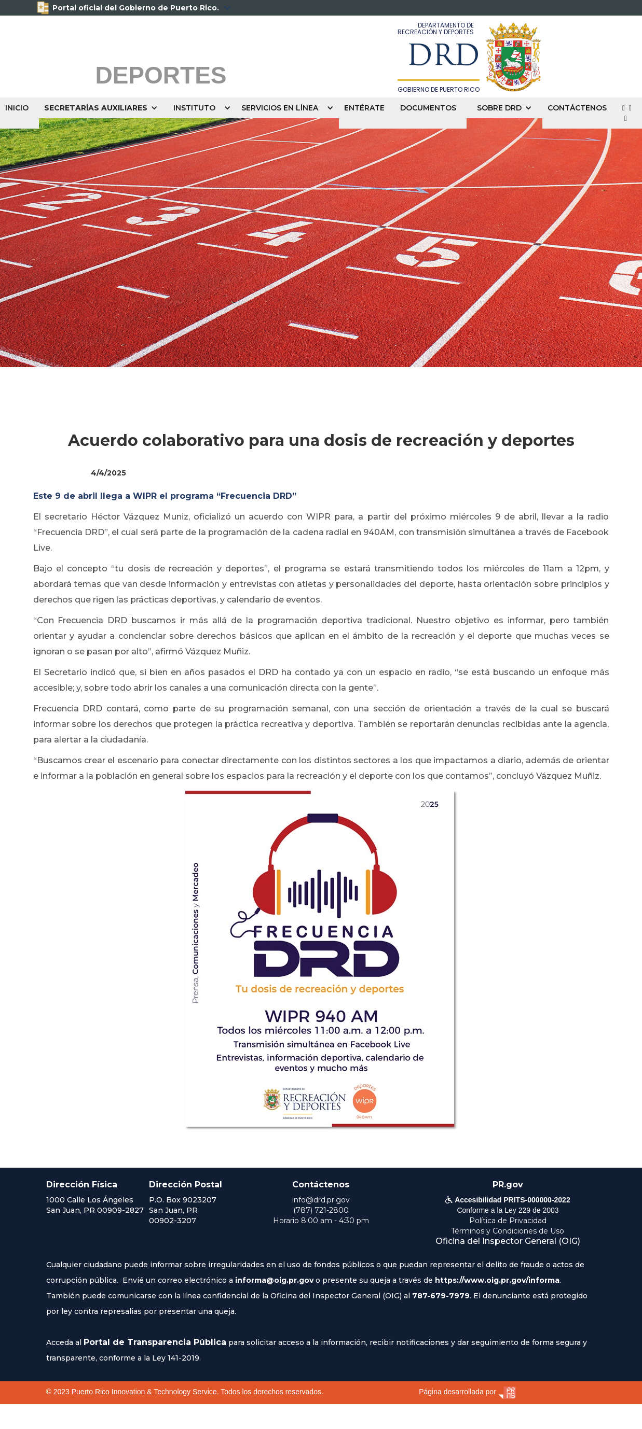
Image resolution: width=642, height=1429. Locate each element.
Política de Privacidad (508, 1220)
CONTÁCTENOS (577, 108)
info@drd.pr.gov (321, 1199)
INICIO (17, 108)
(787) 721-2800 (321, 1210)
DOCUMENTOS (428, 108)
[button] (103, 107)
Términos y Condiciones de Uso (507, 1231)
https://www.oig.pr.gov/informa (497, 1280)
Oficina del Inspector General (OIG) (507, 1241)
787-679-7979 (441, 1295)
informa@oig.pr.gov (274, 1280)
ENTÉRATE (364, 108)
